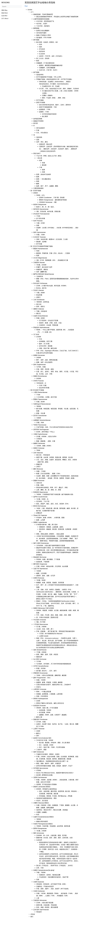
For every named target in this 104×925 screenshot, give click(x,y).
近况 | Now (4, 15)
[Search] (11, 6)
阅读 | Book (4, 13)
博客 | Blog (4, 10)
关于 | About (4, 18)
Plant (26, 6)
